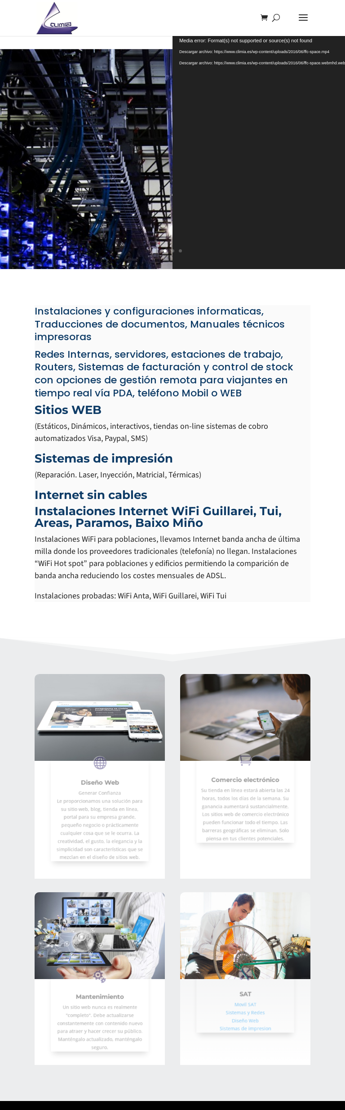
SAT (245, 996)
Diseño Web (99, 790)
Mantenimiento (100, 1001)
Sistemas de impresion (245, 1020)
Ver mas (72, 190)
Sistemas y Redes (245, 1009)
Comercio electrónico (245, 785)
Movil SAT (245, 1003)
